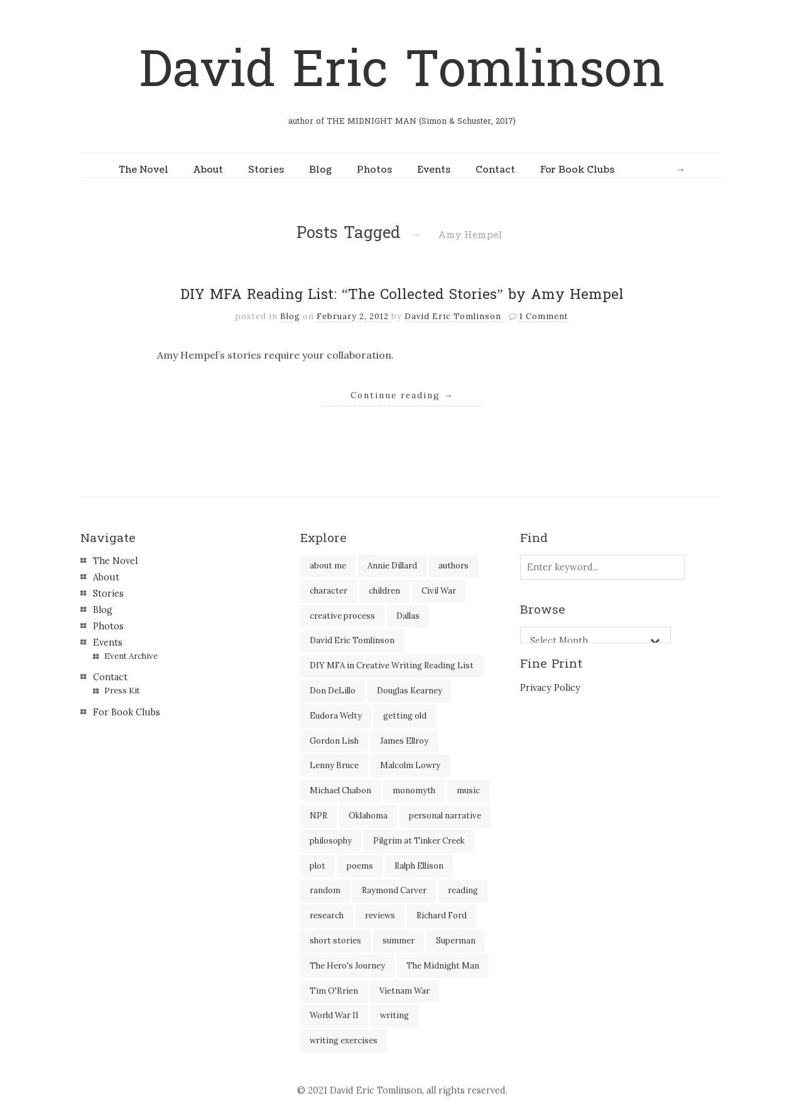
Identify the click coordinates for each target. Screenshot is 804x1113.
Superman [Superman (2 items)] (455, 940)
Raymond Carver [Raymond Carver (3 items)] (394, 890)
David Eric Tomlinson (402, 70)
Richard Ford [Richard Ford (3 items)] (441, 915)
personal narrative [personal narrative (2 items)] (445, 815)
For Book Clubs (577, 169)
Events (433, 169)
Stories (266, 169)
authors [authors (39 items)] (453, 565)
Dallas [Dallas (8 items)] (408, 616)
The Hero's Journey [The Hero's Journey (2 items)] (347, 965)
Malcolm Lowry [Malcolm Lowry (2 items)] (410, 765)
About (208, 169)
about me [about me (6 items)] (328, 565)
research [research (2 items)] (327, 915)
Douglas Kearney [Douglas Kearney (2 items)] (409, 690)
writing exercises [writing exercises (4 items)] (344, 1040)
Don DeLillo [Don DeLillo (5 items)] (333, 690)
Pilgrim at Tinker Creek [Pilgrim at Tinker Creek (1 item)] (419, 840)
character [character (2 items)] (328, 590)
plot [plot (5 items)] (317, 866)
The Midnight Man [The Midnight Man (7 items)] (442, 965)
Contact (495, 169)
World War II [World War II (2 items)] (334, 1015)
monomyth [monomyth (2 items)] (414, 790)
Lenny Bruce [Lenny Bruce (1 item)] (334, 765)
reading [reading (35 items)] (463, 890)
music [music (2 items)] (468, 790)
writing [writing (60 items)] (394, 1015)
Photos (374, 169)
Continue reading (402, 395)
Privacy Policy (550, 687)
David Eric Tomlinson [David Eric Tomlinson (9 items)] (352, 640)
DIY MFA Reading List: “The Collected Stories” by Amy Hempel (402, 294)
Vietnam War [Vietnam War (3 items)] (404, 990)
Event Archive (131, 656)
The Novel (143, 169)
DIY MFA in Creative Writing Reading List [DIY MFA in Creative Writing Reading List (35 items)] (392, 665)
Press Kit (122, 690)
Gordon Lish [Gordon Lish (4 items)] (334, 741)
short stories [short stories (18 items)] (335, 940)
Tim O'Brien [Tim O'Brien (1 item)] (334, 990)
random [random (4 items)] (325, 890)
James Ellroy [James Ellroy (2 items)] (404, 741)
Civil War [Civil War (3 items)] (438, 590)
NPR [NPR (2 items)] (318, 815)
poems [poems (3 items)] (360, 866)
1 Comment (543, 316)
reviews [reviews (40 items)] (380, 915)
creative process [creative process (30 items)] (342, 616)
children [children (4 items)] (384, 590)
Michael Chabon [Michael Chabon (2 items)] (340, 790)
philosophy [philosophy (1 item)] (331, 840)
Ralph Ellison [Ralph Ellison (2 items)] (418, 866)
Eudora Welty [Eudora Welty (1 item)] (336, 715)
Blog (320, 169)
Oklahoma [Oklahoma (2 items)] (368, 815)
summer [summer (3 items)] (399, 940)
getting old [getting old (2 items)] (404, 715)
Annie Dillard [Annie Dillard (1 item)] (392, 565)
